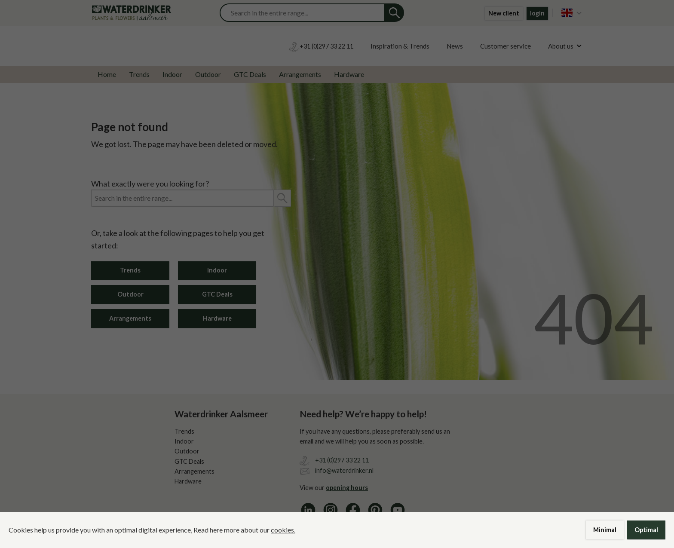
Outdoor (208, 74)
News (455, 46)
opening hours (347, 487)
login (537, 13)
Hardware (349, 74)
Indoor (172, 74)
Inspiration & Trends (400, 46)
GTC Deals (250, 74)
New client (503, 13)
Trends (139, 74)
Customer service (505, 46)
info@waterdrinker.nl (344, 470)
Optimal (646, 529)
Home (107, 74)
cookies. (283, 530)
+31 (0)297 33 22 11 (342, 460)
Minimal (604, 529)
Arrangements (300, 74)
